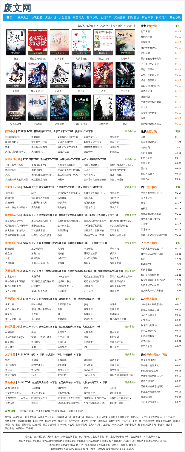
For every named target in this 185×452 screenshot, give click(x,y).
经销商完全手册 (39, 398)
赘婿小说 (90, 417)
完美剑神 (35, 207)
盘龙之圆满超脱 (149, 360)
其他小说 (175, 17)
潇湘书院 (102, 421)
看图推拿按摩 (12, 388)
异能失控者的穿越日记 (152, 386)
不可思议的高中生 (150, 402)
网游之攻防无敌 (91, 281)
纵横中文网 (114, 421)
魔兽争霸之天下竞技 (15, 281)
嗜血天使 (114, 291)
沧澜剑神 (9, 263)
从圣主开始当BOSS (151, 391)
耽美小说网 (117, 424)
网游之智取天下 (13, 286)
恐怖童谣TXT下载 (48, 215)
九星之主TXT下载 (91, 326)
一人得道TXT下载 (98, 243)
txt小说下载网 (67, 424)
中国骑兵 (9, 332)
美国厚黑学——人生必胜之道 (19, 398)
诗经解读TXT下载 (72, 354)
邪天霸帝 (114, 193)
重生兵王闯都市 (39, 146)
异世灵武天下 (147, 173)
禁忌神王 (88, 197)
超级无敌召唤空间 (93, 146)
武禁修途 (62, 197)
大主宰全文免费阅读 (152, 417)
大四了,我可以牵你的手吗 (17, 151)
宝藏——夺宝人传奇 (41, 337)
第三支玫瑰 (146, 346)
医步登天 (114, 142)
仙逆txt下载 (78, 417)
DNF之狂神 (63, 276)
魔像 (33, 347)
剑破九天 (145, 179)
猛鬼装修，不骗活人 (15, 230)
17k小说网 (38, 421)
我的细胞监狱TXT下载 (70, 326)
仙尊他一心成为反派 (41, 235)
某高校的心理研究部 (151, 58)
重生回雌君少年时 (14, 220)
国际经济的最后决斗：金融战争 (125, 398)
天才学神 (145, 229)
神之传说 (88, 248)
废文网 (17, 8)
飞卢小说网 (74, 421)
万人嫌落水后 (38, 230)
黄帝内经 (62, 375)
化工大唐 (145, 31)
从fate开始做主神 (149, 370)
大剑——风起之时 (40, 263)
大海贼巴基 (146, 397)
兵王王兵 (114, 347)
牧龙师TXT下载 (47, 187)
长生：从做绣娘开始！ (16, 207)
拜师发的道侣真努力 (151, 214)
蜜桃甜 (144, 208)
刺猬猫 (176, 421)
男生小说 (50, 17)
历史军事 (147, 17)
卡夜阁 (161, 424)
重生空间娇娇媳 (149, 142)
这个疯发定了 (64, 225)
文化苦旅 (62, 365)
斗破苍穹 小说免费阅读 (24, 417)
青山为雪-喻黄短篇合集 (121, 375)
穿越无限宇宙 (116, 342)
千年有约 (114, 248)
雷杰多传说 (89, 393)
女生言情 (64, 17)
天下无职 (88, 291)
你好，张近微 (116, 179)
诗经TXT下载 (37, 354)
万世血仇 (88, 314)
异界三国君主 (64, 304)
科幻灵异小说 (13, 326)
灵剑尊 (144, 168)
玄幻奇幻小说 (13, 187)
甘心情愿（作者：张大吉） (123, 220)
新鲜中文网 (130, 424)
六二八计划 (63, 337)
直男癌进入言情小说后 (152, 254)
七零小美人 (89, 174)
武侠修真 (120, 17)
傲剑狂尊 (62, 207)
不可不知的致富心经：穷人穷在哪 (100, 402)
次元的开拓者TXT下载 (70, 382)
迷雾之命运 (89, 207)
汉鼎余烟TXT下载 (48, 299)
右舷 (60, 309)
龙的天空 (105, 424)
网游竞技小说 (13, 270)
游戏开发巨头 (12, 142)
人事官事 (62, 360)
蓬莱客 (169, 424)
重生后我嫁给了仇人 (68, 174)
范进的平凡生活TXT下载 (44, 382)
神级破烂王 (115, 137)
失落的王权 (89, 202)
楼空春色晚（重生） (151, 219)
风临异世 (114, 207)
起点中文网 (50, 421)
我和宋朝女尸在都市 (68, 146)
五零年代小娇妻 (149, 113)
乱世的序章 (146, 37)
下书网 (29, 428)
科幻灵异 (161, 17)
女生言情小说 (13, 159)
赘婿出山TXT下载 (84, 131)
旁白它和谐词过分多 (151, 85)
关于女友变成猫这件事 (121, 276)
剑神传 (61, 253)
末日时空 (9, 347)
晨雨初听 (88, 360)
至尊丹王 (114, 202)
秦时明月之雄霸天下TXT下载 (103, 215)
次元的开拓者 (38, 393)
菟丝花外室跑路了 (40, 179)
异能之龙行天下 (91, 137)
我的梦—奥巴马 (118, 402)
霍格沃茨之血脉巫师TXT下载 (73, 215)
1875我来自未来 (118, 319)
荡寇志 (8, 370)
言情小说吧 (10, 421)
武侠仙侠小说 (13, 242)
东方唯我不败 (90, 258)
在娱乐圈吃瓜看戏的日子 (70, 220)
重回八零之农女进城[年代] (154, 234)
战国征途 (88, 319)
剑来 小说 (135, 417)
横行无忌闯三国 (13, 319)
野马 (86, 388)
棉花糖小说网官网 (147, 424)
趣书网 (93, 421)
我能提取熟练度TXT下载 (110, 271)
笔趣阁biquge (24, 421)
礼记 (33, 375)
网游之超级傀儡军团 (94, 276)
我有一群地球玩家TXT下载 (52, 271)
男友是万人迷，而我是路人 (97, 235)
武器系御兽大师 (39, 202)
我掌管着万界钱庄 (40, 197)
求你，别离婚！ (149, 80)
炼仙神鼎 (9, 197)
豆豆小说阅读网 (164, 421)
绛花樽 (113, 304)
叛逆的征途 (63, 151)
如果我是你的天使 (93, 142)
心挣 (60, 235)
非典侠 (61, 263)
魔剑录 (87, 263)
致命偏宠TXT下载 (49, 159)
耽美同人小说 (13, 214)
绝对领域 (145, 53)
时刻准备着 (115, 393)
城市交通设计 (38, 365)
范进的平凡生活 (13, 393)
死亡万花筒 (146, 158)
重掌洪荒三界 (90, 253)
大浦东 (34, 360)
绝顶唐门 (88, 286)
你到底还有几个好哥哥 (16, 225)
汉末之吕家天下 (149, 315)
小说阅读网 (148, 421)
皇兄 (143, 203)
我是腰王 (35, 286)
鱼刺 (143, 259)
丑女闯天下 (115, 146)
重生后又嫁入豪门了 (41, 220)
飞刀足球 (62, 291)
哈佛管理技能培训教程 (69, 398)
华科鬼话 (62, 347)
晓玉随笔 (88, 365)
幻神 (33, 193)
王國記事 (62, 342)
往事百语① (115, 365)
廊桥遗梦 (114, 360)
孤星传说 (35, 258)
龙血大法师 (10, 291)
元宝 (7, 146)
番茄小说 (26, 424)
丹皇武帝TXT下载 (65, 187)
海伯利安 (35, 342)
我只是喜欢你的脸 (150, 275)
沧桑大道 (35, 253)
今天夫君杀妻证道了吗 (152, 193)
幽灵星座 (9, 342)
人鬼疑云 (62, 332)
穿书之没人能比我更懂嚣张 (71, 193)
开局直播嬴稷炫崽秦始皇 (17, 235)
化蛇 (86, 347)
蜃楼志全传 (63, 370)
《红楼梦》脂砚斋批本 (152, 304)
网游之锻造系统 (39, 291)
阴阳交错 (9, 248)
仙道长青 (145, 163)
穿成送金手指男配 (93, 225)
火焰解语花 (37, 151)
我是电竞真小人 (65, 286)
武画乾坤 (9, 202)
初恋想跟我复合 (149, 336)
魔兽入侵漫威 (147, 381)
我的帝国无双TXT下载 (89, 299)
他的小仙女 (146, 152)
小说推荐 (37, 17)
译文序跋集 (10, 375)
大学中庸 (114, 370)
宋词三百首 (89, 375)
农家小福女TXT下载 (70, 159)
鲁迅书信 (35, 370)
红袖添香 (36, 424)
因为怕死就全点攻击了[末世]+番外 (48, 174)
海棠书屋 (62, 421)
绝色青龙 (114, 258)
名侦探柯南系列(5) (14, 337)
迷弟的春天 (146, 341)
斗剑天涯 (62, 258)
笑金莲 (8, 314)
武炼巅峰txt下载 (63, 417)
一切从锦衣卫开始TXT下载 (89, 187)
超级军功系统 (64, 281)
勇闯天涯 (88, 309)
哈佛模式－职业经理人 (95, 398)
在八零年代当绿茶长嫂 (95, 179)
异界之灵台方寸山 (150, 309)
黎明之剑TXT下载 (48, 326)
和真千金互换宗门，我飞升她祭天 (100, 193)
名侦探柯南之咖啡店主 (152, 376)
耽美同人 (78, 17)
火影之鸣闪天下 (65, 393)
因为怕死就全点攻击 (151, 123)
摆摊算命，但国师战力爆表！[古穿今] (102, 230)
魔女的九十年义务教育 (152, 290)
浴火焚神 (114, 197)
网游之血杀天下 (118, 286)
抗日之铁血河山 (13, 309)
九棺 (7, 258)
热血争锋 (88, 151)
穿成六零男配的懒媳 (151, 102)
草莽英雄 (114, 314)
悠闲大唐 (114, 309)
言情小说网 (81, 424)
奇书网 (8, 417)
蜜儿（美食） (116, 174)
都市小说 (92, 17)
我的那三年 (146, 264)
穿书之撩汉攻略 (149, 330)
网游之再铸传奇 (118, 281)
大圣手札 (35, 276)
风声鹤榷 (35, 388)
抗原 (143, 118)
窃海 (86, 304)
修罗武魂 (62, 202)
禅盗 (33, 332)
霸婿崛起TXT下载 (43, 131)
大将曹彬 (62, 319)
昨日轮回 (114, 337)
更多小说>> (130, 131)
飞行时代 (35, 319)
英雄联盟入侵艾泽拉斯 (42, 281)
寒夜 (7, 360)
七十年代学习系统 (150, 64)
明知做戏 (62, 388)
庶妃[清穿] (146, 96)
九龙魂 (61, 248)
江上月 (144, 107)
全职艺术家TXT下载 (63, 131)
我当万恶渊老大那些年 (95, 220)
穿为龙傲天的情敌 (119, 225)
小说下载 (136, 421)
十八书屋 (126, 421)
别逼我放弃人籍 (118, 235)
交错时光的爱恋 (65, 142)
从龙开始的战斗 (149, 325)
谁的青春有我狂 (149, 47)
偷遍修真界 (115, 263)
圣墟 (143, 137)
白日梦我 (145, 147)
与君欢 (61, 179)
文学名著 (10, 354)
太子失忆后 (146, 198)
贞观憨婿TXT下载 (67, 299)
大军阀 (34, 314)
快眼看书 (20, 428)
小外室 (144, 224)
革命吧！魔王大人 (150, 365)
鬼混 (86, 337)
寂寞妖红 (114, 151)
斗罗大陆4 (102, 417)
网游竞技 (133, 17)
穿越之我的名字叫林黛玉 (43, 309)
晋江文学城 (169, 417)
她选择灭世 (146, 91)
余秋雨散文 (10, 365)
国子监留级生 (38, 225)
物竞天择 (88, 332)
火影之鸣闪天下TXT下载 (95, 382)
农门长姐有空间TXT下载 (94, 159)
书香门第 (9, 424)
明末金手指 (37, 304)
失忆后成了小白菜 (150, 285)
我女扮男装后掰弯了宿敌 (153, 280)
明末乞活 (145, 320)
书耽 (18, 424)
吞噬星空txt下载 (46, 417)
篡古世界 (114, 332)
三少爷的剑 (37, 248)
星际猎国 (145, 42)
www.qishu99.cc (77, 449)
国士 (60, 314)
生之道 (8, 253)
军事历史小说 (13, 298)
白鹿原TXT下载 (53, 354)
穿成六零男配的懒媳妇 (69, 170)
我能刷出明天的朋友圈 (16, 179)
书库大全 (23, 17)
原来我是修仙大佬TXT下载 (52, 243)
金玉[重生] (63, 230)
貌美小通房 (146, 269)
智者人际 (9, 402)
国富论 (34, 402)
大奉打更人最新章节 (119, 417)
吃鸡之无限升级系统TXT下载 (82, 271)
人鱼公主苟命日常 (150, 75)
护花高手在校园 (39, 142)
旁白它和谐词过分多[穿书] (123, 165)
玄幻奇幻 (106, 17)
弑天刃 (113, 253)
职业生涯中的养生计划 (69, 402)
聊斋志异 (88, 370)
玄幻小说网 (94, 424)
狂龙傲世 (88, 342)
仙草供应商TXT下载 (78, 243)
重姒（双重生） (149, 69)
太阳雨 (113, 388)
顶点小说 (9, 428)
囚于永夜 (114, 230)
